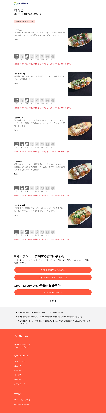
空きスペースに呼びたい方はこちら (53, 277)
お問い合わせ (19, 384)
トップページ (19, 361)
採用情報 (18, 379)
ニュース (18, 366)
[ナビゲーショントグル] (89, 3)
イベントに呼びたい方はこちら (53, 270)
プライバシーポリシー (23, 400)
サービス (18, 375)
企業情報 (18, 370)
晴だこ (18, 10)
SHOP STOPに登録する (53, 292)
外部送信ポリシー (21, 404)
